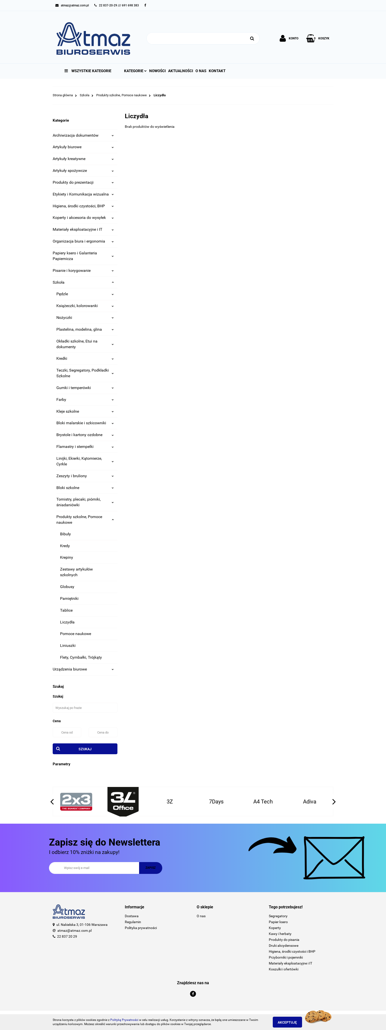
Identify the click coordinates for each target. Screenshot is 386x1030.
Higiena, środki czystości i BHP (292, 951)
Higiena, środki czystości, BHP (83, 206)
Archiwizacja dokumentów (83, 135)
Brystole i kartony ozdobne (85, 434)
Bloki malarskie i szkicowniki (85, 423)
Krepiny (66, 557)
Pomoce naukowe (75, 633)
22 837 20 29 (67, 936)
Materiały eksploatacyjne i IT (83, 229)
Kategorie (135, 71)
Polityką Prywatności (124, 1020)
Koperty (275, 928)
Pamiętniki (69, 598)
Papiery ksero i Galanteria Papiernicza (83, 256)
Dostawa (132, 916)
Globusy (67, 586)
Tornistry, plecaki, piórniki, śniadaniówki (85, 502)
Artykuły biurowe (83, 147)
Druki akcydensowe (283, 946)
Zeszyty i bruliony (85, 476)
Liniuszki (68, 645)
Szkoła (83, 282)
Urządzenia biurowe (83, 669)
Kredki (85, 358)
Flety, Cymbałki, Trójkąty (81, 657)
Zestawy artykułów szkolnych (76, 572)
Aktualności (180, 71)
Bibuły (65, 534)
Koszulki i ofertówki (283, 969)
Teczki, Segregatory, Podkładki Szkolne (85, 373)
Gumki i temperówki (85, 387)
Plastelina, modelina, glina (85, 329)
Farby (85, 399)
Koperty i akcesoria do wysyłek (83, 217)
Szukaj (85, 749)
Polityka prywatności (141, 928)
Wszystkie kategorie (87, 71)
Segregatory (278, 916)
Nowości (157, 71)
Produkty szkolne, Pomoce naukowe (85, 519)
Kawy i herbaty (280, 934)
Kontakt (217, 71)
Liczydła (67, 622)
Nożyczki (85, 317)
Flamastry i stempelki (85, 446)
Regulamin (133, 922)
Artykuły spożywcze (83, 170)
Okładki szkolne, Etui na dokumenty (85, 344)
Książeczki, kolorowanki (85, 305)
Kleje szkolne (85, 411)
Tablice (66, 610)
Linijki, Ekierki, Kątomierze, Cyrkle (85, 461)
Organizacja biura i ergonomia (83, 241)
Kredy (65, 545)
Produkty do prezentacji (83, 182)
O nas (200, 71)
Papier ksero (278, 922)
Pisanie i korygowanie (83, 270)
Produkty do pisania (284, 940)
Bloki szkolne (85, 487)
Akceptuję (290, 1022)
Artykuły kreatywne (83, 158)
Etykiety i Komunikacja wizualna (83, 194)
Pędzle (85, 294)
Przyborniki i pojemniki (286, 957)
